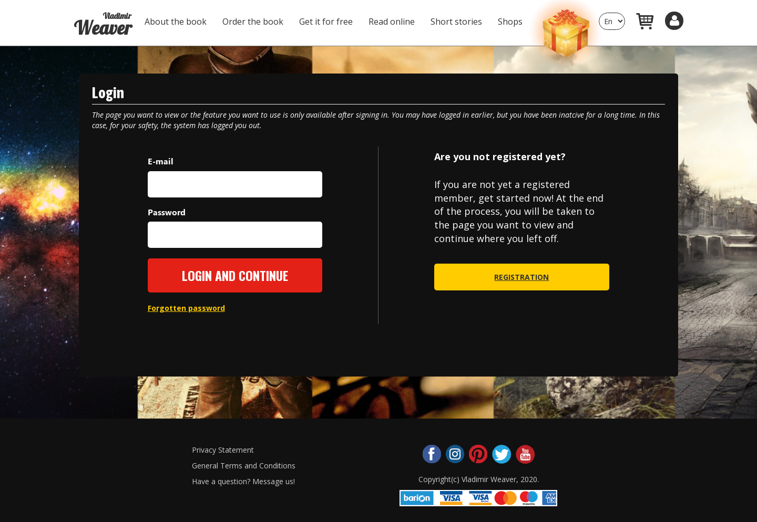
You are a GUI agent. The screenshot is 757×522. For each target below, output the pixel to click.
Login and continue (235, 275)
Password (167, 211)
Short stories (456, 21)
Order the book (252, 21)
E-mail (160, 160)
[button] (674, 21)
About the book (176, 21)
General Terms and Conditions (243, 466)
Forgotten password (186, 308)
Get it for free (326, 21)
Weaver (102, 20)
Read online (392, 21)
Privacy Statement (223, 450)
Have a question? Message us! (243, 481)
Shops (510, 21)
